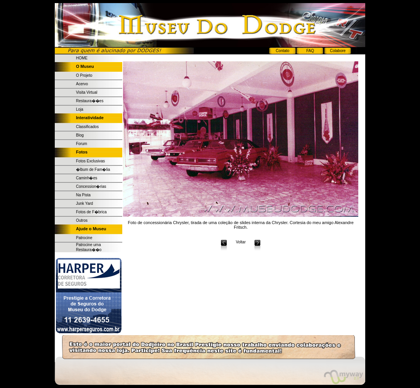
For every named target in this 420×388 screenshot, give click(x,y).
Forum (81, 144)
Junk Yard (84, 203)
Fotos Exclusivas (90, 161)
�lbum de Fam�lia (93, 169)
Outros (82, 220)
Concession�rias (91, 186)
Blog (80, 135)
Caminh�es (86, 178)
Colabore (338, 51)
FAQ (310, 51)
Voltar (241, 242)
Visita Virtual (86, 92)
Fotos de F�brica (91, 212)
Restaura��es (89, 101)
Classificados (87, 127)
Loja (79, 109)
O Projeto (84, 75)
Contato (282, 51)
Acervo (82, 84)
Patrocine (84, 238)
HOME (82, 58)
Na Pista (83, 195)
